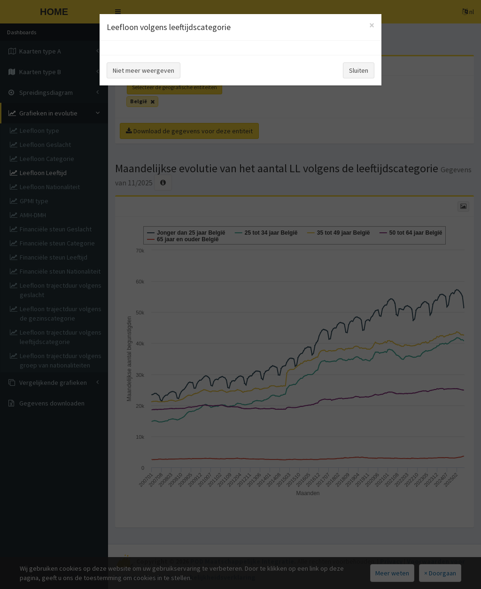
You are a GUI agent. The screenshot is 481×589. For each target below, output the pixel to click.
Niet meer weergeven (143, 70)
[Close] (371, 25)
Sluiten (358, 70)
